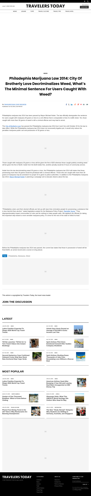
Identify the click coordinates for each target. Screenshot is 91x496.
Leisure (39, 484)
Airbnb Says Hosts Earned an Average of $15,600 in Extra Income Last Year (57, 330)
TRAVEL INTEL (69, 11)
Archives (39, 479)
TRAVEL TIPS (57, 11)
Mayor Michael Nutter (17, 177)
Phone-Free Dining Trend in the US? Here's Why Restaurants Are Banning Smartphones (14, 412)
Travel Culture (15, 407)
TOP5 (32, 11)
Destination (58, 407)
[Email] (83, 104)
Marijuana (21, 256)
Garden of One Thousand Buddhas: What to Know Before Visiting (14, 398)
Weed (28, 256)
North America (16, 394)
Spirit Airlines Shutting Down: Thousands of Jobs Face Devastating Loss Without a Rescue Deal (59, 358)
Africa (57, 394)
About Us (57, 479)
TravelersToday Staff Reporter (15, 104)
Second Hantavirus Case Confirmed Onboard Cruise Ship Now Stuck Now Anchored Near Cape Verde (16, 357)
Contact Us (57, 482)
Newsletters (85, 5)
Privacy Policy (58, 486)
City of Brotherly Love (13, 126)
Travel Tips (40, 490)
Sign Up (85, 484)
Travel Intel (40, 492)
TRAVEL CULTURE (43, 11)
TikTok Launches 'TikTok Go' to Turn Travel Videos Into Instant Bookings (14, 344)
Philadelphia (12, 256)
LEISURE (23, 11)
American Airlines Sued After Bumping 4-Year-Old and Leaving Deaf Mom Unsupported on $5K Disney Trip (59, 384)
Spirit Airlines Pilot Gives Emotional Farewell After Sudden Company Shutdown (58, 344)
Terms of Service (59, 484)
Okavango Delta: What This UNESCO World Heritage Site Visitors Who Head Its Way (57, 398)
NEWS (15, 11)
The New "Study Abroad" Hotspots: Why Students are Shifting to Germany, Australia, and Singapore (59, 412)
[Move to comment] (87, 104)
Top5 (38, 486)
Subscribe (84, 7)
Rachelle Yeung (69, 211)
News (45, 73)
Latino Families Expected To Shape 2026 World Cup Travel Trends (13, 330)
